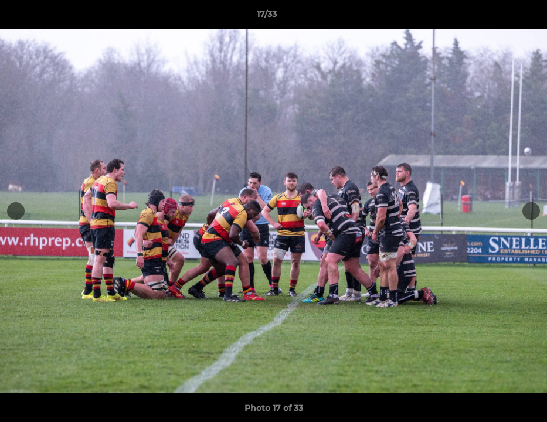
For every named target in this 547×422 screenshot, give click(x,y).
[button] (498, 17)
